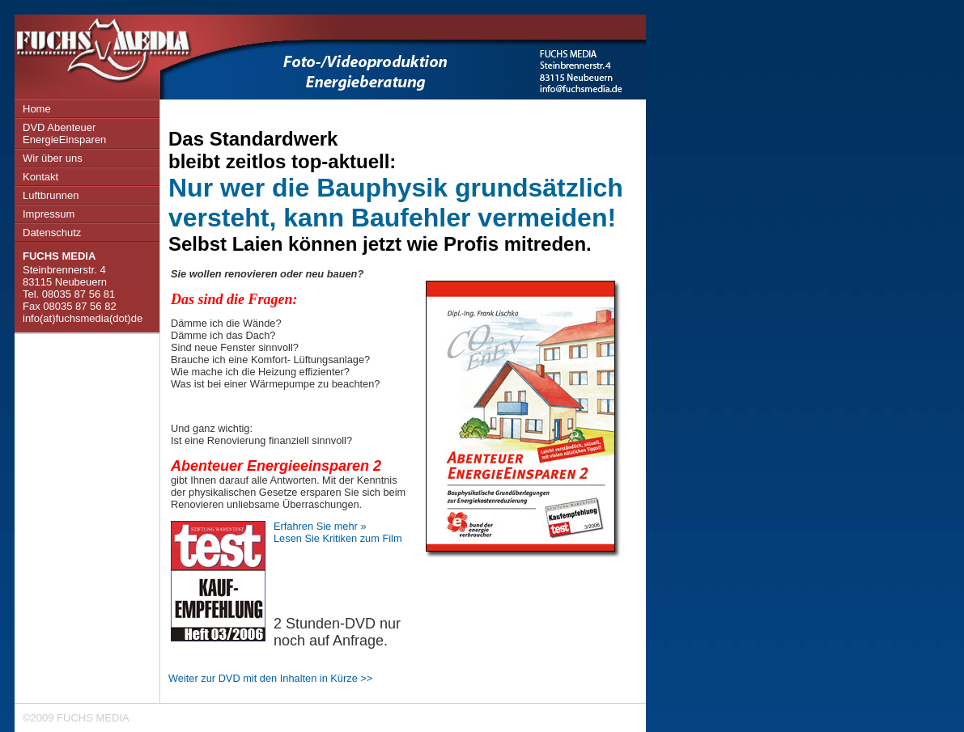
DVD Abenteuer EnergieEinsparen (64, 133)
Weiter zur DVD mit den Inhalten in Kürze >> (270, 678)
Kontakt (40, 177)
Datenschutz (52, 232)
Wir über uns (53, 158)
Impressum (48, 214)
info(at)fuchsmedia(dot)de (82, 318)
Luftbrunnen (51, 195)
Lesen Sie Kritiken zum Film (338, 538)
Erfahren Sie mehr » (320, 526)
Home (37, 109)
